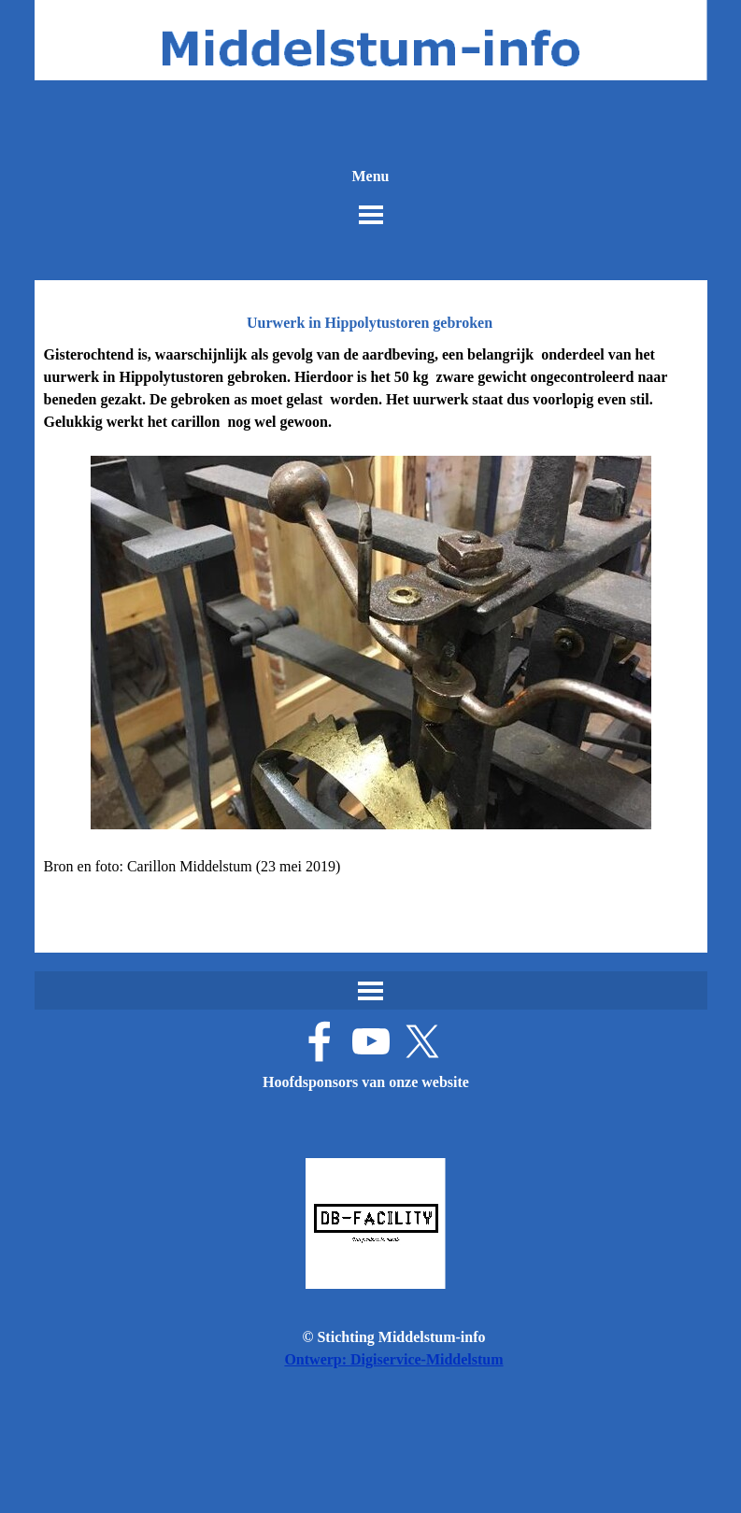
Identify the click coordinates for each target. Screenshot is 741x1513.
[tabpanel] (371, 622)
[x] (422, 1041)
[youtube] (371, 1041)
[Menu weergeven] (371, 214)
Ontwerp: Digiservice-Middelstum (393, 1359)
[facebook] (319, 1041)
